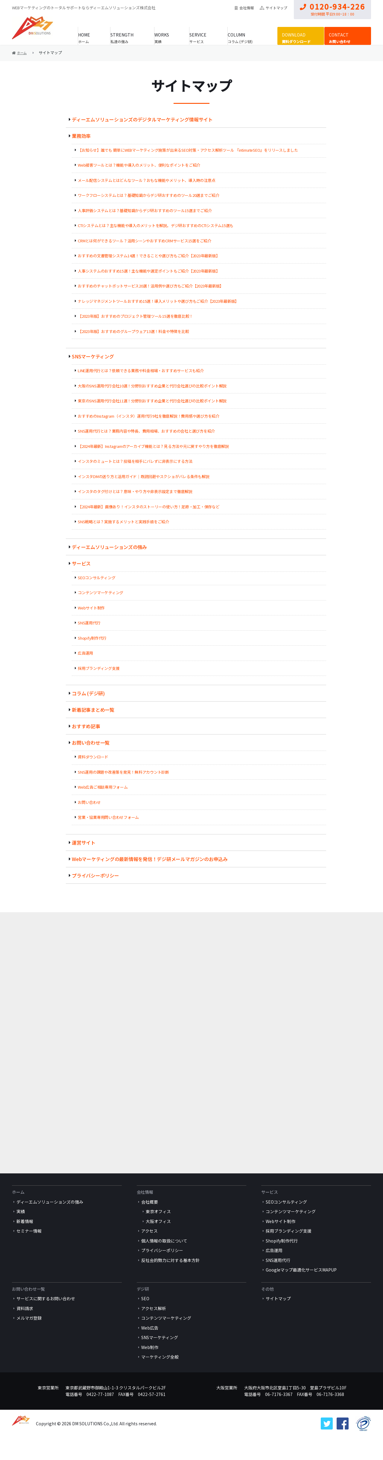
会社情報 (244, 7)
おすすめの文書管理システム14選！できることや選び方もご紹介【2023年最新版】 (150, 255)
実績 (161, 37)
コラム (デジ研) (246, 37)
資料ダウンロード (297, 37)
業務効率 (81, 135)
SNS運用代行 (89, 623)
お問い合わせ (340, 37)
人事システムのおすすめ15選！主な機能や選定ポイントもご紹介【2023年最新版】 (150, 271)
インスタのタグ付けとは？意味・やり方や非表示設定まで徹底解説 (136, 491)
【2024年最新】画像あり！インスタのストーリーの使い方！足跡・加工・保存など (150, 507)
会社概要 (149, 1221)
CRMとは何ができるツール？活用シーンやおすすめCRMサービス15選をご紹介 (146, 241)
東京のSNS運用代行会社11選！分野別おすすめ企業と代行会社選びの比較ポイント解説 (154, 401)
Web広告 (149, 1347)
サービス (201, 37)
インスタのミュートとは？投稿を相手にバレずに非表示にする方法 (136, 461)
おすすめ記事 (86, 726)
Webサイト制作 (91, 608)
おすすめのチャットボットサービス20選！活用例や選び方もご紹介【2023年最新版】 (152, 286)
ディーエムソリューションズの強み (110, 546)
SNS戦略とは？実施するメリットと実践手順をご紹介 (124, 521)
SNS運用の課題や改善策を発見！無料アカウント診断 (124, 772)
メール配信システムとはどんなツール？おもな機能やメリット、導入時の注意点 (148, 180)
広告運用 (85, 653)
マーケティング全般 (160, 1376)
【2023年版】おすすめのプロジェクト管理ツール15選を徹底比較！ (136, 316)
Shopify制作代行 (92, 638)
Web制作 (149, 1367)
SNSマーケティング (93, 356)
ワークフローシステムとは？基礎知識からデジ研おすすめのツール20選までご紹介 (150, 195)
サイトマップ (273, 7)
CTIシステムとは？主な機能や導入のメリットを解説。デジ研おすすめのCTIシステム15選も (157, 225)
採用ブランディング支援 (99, 668)
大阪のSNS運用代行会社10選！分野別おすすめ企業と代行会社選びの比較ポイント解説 (154, 386)
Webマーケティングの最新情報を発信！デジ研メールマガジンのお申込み (151, 859)
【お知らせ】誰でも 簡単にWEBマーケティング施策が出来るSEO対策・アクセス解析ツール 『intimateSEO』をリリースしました (190, 150)
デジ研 (143, 1308)
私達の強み (124, 37)
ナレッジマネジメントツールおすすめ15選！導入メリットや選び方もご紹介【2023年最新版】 (160, 301)
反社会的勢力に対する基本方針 (170, 1280)
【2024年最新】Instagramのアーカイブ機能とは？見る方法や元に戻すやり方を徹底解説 (155, 446)
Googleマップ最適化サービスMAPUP (301, 1289)
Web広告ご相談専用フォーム (103, 787)
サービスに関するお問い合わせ (45, 1318)
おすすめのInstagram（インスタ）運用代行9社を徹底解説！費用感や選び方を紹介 (150, 416)
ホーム (88, 37)
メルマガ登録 (29, 1337)
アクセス (149, 1250)
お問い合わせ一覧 (91, 742)
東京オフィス (158, 1231)
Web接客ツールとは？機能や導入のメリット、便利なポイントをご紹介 (140, 165)
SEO (145, 1318)
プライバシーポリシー (96, 875)
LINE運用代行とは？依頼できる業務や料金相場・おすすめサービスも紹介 (142, 370)
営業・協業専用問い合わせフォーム (109, 817)
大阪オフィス (158, 1241)
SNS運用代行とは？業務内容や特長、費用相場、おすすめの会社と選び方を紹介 (148, 431)
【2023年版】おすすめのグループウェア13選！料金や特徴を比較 (134, 331)
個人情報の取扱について (164, 1260)
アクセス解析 (153, 1328)
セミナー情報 (29, 1250)
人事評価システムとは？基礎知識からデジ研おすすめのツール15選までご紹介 (146, 210)
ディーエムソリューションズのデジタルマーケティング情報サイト (143, 119)
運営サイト (84, 842)
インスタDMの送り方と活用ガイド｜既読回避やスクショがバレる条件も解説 (145, 476)
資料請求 (24, 1328)
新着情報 (24, 1241)
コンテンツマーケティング (101, 592)
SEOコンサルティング (97, 577)
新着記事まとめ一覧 (93, 709)
